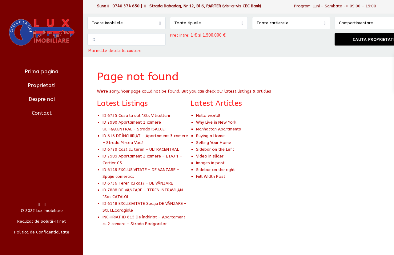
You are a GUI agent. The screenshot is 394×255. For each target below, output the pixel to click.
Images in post (210, 163)
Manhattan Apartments (218, 129)
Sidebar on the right (215, 169)
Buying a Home (210, 135)
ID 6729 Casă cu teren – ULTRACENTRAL (141, 149)
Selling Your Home (213, 142)
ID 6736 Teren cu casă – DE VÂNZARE (138, 183)
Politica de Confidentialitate (41, 232)
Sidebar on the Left (215, 149)
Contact (42, 113)
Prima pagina (41, 71)
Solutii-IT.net (53, 221)
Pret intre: (179, 35)
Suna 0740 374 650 (118, 6)
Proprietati (41, 85)
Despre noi (42, 99)
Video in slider (209, 156)
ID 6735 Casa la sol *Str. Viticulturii (136, 115)
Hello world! (208, 115)
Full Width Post (210, 176)
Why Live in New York (216, 122)
